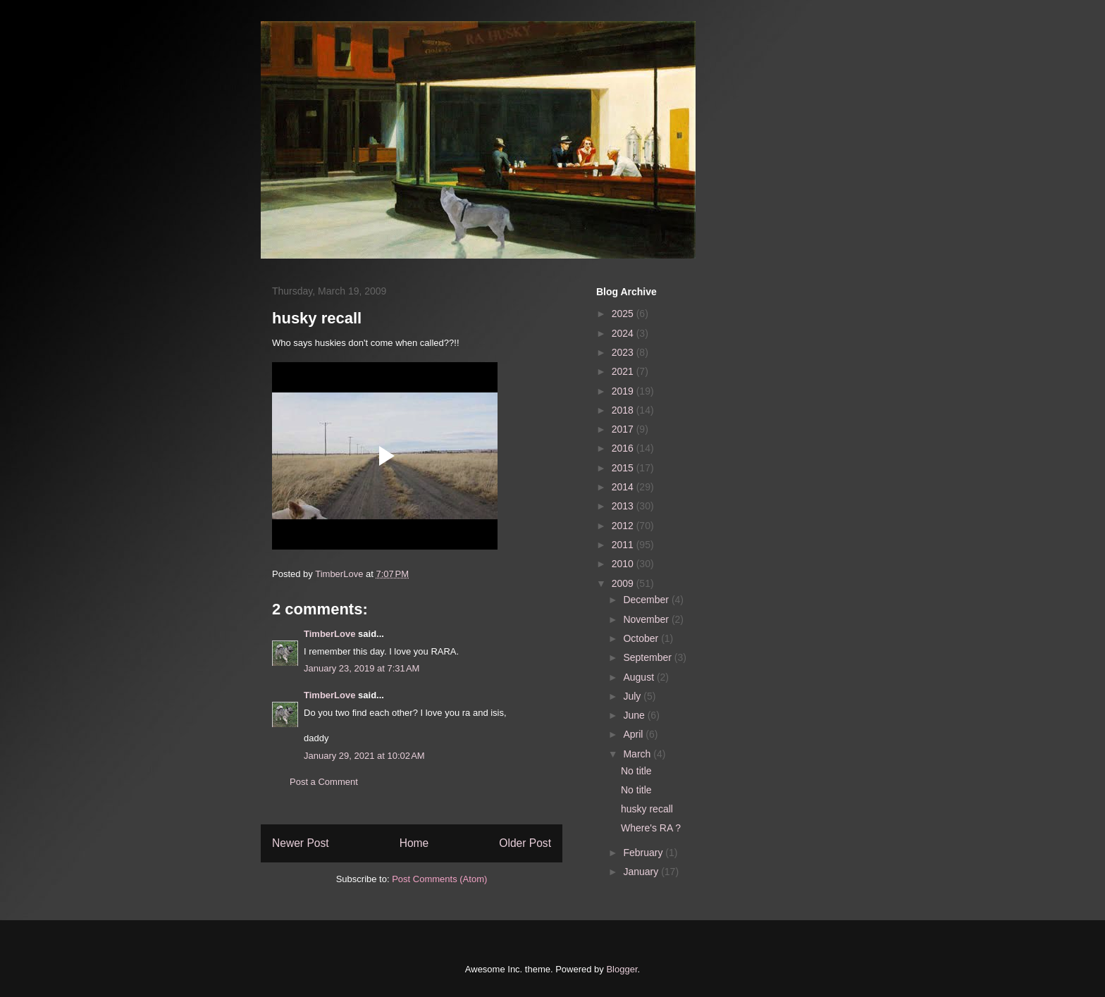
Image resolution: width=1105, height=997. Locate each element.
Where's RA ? (651, 828)
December (647, 599)
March (638, 754)
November (647, 619)
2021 (624, 371)
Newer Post (300, 843)
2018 (624, 410)
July (633, 696)
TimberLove (329, 633)
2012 (624, 525)
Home (414, 843)
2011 (624, 544)
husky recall (647, 809)
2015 (624, 467)
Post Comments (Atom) (439, 879)
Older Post (525, 843)
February (644, 852)
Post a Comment (324, 781)
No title (636, 770)
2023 (624, 352)
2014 (624, 487)
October (642, 638)
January (642, 871)
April (634, 734)
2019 (624, 391)
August (639, 677)
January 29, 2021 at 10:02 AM (364, 755)
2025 (624, 313)
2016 (624, 448)
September (648, 657)
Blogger (621, 969)
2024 (624, 333)
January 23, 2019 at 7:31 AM (361, 668)
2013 (624, 506)
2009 (624, 583)
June (635, 715)
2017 (624, 429)
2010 (624, 563)
